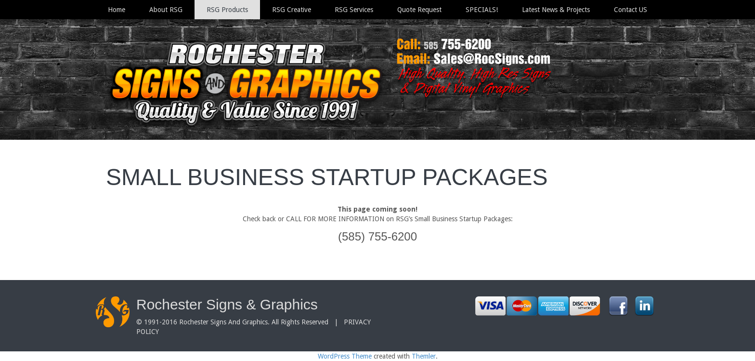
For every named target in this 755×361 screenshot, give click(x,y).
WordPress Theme (345, 356)
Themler (424, 356)
